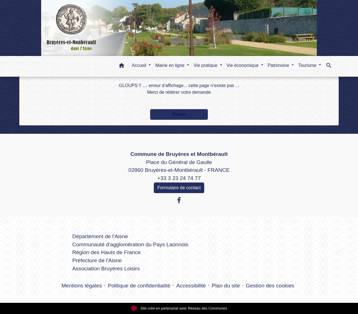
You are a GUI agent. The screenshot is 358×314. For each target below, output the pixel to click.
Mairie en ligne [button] (170, 65)
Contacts (179, 143)
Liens (130, 223)
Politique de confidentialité (139, 286)
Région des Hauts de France (106, 252)
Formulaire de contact (179, 187)
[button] (121, 66)
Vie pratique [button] (206, 65)
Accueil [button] (139, 65)
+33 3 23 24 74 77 (179, 178)
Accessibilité (191, 286)
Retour (179, 114)
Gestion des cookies (270, 286)
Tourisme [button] (308, 65)
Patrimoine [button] (279, 65)
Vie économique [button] (243, 65)
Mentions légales (82, 286)
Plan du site (226, 286)
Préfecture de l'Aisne (97, 260)
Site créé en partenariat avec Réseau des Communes (179, 308)
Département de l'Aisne (100, 236)
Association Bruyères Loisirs (106, 268)
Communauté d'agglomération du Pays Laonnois (130, 244)
